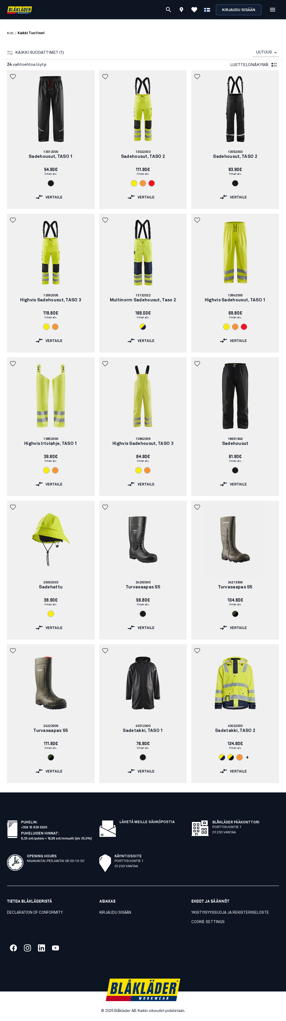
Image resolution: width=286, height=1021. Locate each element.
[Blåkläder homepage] (19, 10)
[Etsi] (168, 9)
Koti (10, 33)
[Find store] (181, 10)
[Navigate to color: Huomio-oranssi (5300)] (143, 183)
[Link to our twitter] (27, 947)
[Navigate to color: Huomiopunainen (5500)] (151, 183)
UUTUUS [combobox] (264, 52)
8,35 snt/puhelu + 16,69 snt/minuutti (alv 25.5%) (56, 838)
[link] (51, 139)
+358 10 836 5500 (34, 827)
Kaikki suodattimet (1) (35, 53)
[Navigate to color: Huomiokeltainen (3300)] (134, 183)
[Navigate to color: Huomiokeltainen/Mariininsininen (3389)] (143, 327)
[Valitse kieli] (207, 9)
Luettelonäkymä (254, 64)
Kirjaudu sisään (238, 10)
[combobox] (266, 52)
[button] (13, 76)
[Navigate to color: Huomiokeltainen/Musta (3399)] (231, 757)
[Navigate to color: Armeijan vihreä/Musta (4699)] (235, 614)
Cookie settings (208, 922)
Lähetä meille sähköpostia (147, 822)
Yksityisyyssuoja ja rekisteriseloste (230, 913)
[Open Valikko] (272, 9)
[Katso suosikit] (194, 9)
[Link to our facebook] (13, 947)
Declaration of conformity (35, 913)
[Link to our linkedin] (41, 947)
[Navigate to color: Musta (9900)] (51, 183)
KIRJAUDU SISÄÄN (115, 913)
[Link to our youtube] (55, 947)
